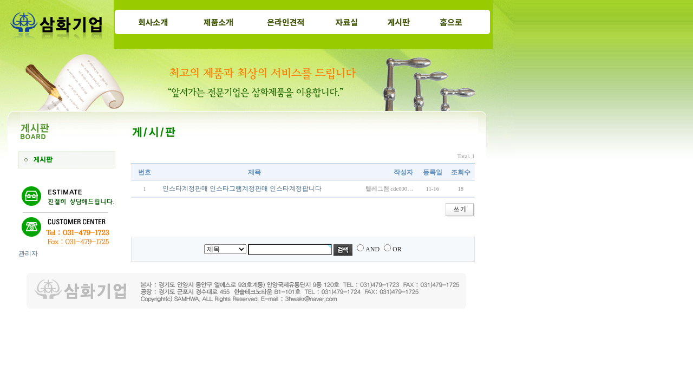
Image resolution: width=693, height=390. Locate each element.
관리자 (28, 253)
